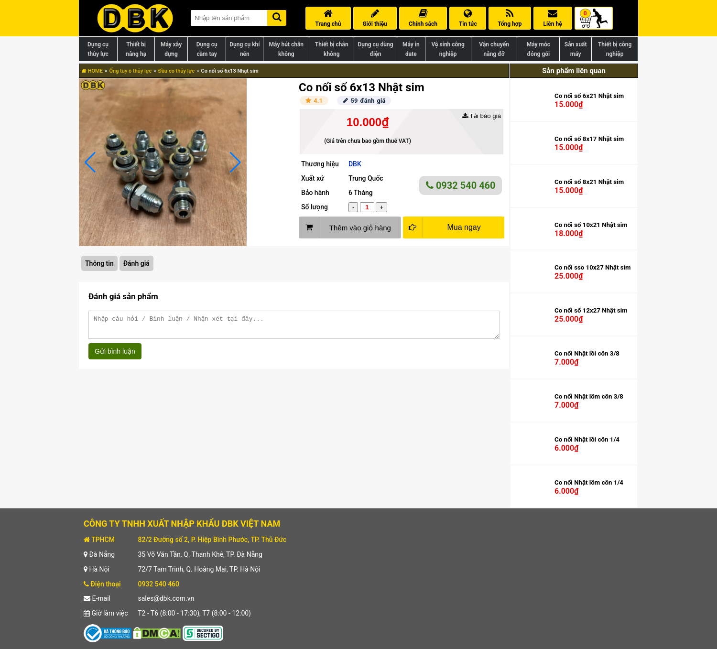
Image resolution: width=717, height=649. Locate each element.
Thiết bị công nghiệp (614, 49)
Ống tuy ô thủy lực (130, 71)
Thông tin (99, 263)
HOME (92, 71)
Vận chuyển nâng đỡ (494, 49)
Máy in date (411, 49)
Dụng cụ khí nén (244, 49)
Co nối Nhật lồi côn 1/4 (586, 439)
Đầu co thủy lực (176, 71)
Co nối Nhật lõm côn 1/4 (588, 482)
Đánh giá (136, 263)
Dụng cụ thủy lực (98, 49)
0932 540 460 (461, 185)
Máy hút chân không (286, 49)
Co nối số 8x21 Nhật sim (589, 181)
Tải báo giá (481, 115)
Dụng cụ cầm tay (206, 49)
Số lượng (314, 207)
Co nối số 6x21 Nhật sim (589, 95)
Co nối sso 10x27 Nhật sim (592, 267)
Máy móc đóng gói (538, 49)
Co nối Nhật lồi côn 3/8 (586, 353)
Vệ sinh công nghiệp (448, 49)
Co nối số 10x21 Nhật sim (591, 224)
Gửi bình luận (115, 355)
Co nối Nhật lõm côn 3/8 (588, 396)
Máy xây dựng (171, 49)
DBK (354, 164)
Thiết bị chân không (331, 49)
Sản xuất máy (576, 49)
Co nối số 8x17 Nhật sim (589, 138)
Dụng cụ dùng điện (375, 49)
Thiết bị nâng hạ (136, 49)
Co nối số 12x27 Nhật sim (591, 310)
